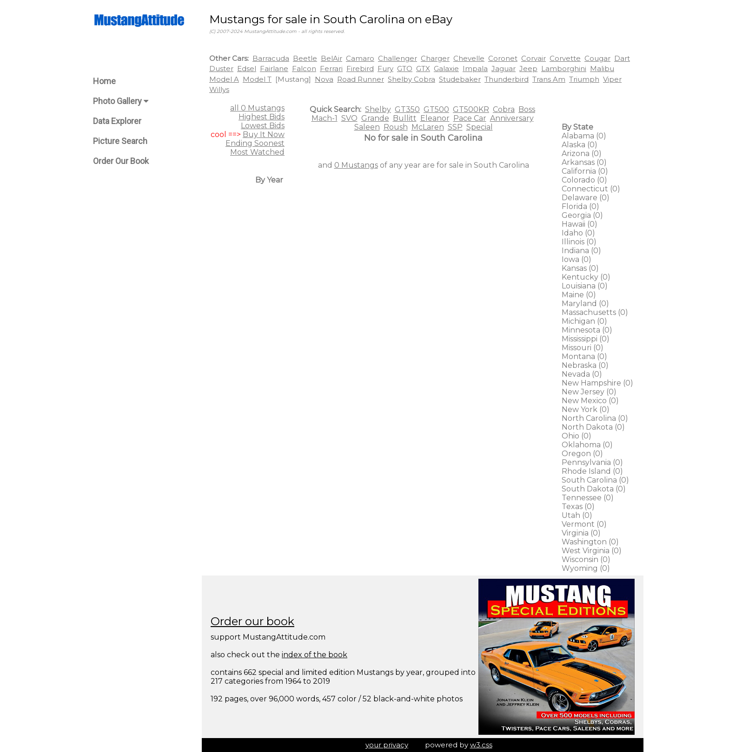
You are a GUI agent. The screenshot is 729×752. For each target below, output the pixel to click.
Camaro (360, 58)
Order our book (252, 621)
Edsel (246, 68)
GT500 (436, 109)
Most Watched (257, 152)
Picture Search (120, 141)
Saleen (367, 127)
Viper (612, 79)
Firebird (360, 68)
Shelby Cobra (411, 79)
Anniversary (512, 118)
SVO (349, 118)
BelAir (331, 58)
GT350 (407, 109)
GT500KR (471, 109)
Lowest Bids (263, 125)
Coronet (502, 58)
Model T (257, 79)
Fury (385, 68)
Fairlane (274, 68)
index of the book (314, 654)
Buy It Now (264, 134)
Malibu (602, 68)
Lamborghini (563, 68)
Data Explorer (117, 121)
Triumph (584, 79)
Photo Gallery (120, 101)
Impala (475, 68)
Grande (375, 118)
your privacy (386, 744)
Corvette (565, 58)
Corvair (533, 58)
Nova (324, 79)
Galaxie (446, 68)
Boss (526, 109)
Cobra (504, 109)
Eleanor (435, 118)
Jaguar (503, 68)
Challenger (397, 58)
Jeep (528, 68)
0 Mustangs (356, 165)
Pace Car (469, 118)
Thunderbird (506, 79)
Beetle (305, 58)
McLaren (427, 127)
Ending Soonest (255, 143)
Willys (219, 89)
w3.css (481, 744)
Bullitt (405, 118)
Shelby (378, 109)
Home (104, 81)
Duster (221, 68)
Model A (224, 79)
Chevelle (468, 58)
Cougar (597, 58)
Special (479, 127)
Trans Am (548, 79)
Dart (622, 58)
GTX (423, 68)
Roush (396, 127)
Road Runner (360, 79)
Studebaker (460, 79)
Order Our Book (121, 161)
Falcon (304, 68)
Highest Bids (262, 116)
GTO (404, 68)
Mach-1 (324, 118)
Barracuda (270, 58)
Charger (435, 58)
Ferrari (331, 68)
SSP (455, 127)
